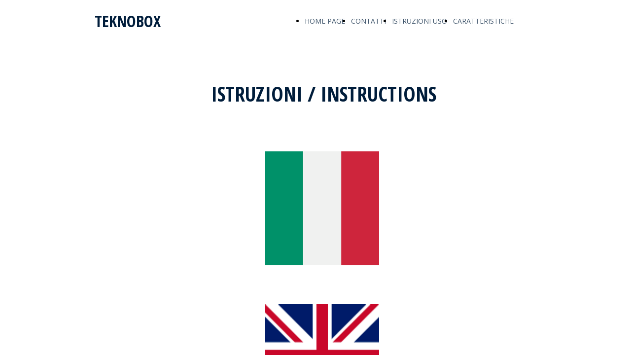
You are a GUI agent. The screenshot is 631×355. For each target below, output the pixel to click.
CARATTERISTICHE (483, 21)
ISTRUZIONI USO (419, 21)
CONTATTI (368, 21)
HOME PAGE (325, 21)
